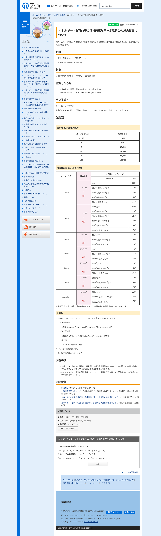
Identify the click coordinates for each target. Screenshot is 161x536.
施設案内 (32, 227)
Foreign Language (89, 6)
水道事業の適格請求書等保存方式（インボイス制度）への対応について (36, 84)
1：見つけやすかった (68, 458)
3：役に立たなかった (96, 451)
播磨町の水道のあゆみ (33, 180)
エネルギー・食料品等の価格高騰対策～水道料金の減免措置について (36, 65)
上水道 (62, 15)
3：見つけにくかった (101, 458)
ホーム (35, 15)
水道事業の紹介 (30, 201)
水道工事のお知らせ (32, 47)
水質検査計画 (29, 140)
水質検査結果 (29, 177)
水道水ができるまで (32, 208)
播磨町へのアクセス (114, 512)
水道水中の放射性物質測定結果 (36, 173)
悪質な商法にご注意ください (35, 144)
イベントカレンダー (37, 219)
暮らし (42, 15)
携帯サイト (106, 483)
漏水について (29, 197)
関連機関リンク (35, 234)
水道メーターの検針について (35, 204)
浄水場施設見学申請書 (33, 109)
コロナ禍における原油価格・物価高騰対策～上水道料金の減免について (36, 166)
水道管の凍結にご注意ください (36, 137)
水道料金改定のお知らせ (33, 161)
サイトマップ (68, 480)
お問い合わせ (69, 428)
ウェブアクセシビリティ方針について (99, 480)
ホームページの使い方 (125, 480)
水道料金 (27, 157)
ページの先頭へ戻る (132, 472)
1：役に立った (66, 451)
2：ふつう (80, 451)
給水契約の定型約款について (35, 154)
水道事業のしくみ (31, 212)
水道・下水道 (52, 15)
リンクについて (94, 483)
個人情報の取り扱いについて (74, 483)
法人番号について (91, 522)
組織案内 (78, 480)
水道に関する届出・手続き (34, 72)
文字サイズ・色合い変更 (62, 6)
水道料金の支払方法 (32, 99)
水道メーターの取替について (35, 194)
